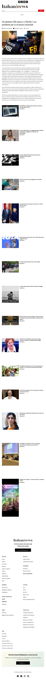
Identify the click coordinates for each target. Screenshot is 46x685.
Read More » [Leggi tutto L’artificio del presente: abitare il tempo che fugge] (22, 288)
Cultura (25, 585)
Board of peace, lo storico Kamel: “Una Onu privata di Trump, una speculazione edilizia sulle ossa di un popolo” (31, 318)
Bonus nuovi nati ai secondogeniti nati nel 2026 (30, 179)
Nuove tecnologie (7, 596)
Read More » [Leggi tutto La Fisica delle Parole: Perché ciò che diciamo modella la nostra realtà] (22, 157)
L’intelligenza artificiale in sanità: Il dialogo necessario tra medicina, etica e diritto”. (30, 444)
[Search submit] (41, 11)
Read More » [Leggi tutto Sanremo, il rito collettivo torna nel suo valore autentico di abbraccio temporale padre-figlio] (22, 341)
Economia (25, 566)
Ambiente (4, 601)
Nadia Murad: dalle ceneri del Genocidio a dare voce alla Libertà (32, 413)
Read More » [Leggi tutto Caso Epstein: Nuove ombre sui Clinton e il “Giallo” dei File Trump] (22, 206)
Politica (25, 556)
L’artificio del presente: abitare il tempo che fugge (31, 286)
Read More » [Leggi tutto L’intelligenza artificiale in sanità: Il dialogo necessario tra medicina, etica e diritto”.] (22, 446)
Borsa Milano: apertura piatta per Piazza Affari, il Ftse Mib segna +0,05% (31, 106)
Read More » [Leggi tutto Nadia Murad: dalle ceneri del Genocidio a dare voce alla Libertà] (22, 416)
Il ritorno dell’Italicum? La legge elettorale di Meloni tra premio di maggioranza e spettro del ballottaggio (32, 132)
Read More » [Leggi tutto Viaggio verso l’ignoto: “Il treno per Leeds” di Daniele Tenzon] (22, 482)
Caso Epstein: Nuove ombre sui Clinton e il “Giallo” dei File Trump (31, 204)
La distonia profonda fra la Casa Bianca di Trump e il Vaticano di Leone (31, 391)
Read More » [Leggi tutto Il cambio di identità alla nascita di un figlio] (22, 263)
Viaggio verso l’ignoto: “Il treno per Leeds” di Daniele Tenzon (32, 480)
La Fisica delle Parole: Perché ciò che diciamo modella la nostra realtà (30, 155)
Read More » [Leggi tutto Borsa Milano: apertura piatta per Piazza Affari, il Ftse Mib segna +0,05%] (22, 108)
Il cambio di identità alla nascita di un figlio (30, 262)
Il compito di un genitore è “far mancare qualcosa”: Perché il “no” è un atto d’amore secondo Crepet (31, 366)
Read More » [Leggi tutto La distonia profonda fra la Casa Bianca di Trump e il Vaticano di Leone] (22, 393)
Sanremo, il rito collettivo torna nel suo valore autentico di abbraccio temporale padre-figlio (30, 339)
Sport (3, 599)
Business (4, 585)
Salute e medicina (27, 573)
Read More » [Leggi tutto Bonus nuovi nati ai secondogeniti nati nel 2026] (22, 181)
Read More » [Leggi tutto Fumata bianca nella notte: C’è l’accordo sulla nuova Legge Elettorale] (22, 240)
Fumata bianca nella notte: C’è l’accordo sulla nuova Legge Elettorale (32, 238)
